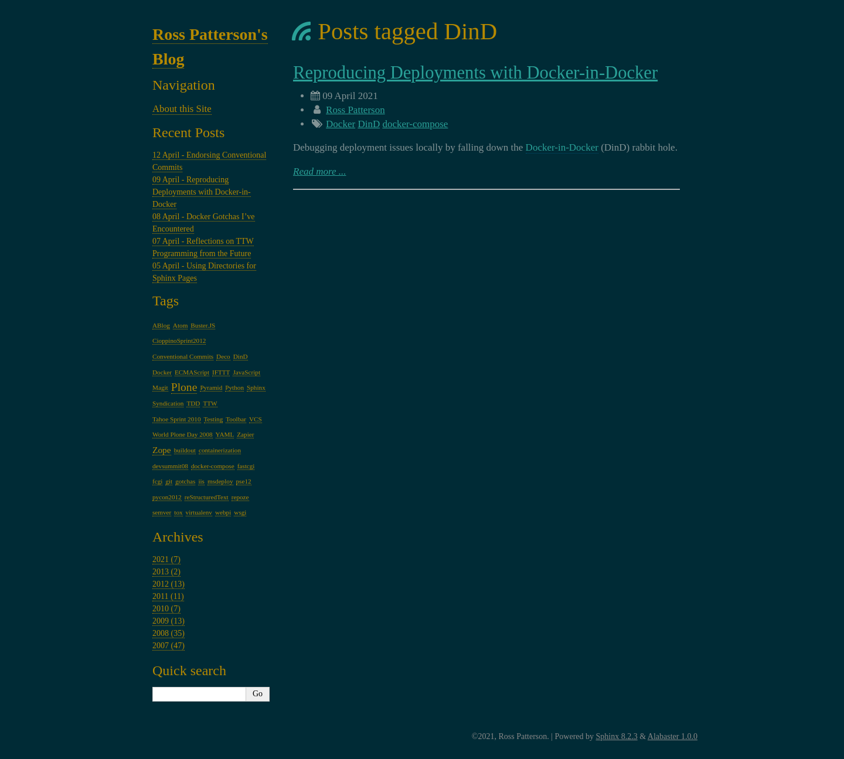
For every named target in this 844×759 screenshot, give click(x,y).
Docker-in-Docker (562, 147)
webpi (223, 512)
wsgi (240, 512)
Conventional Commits (182, 356)
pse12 (243, 481)
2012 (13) (168, 584)
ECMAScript (192, 372)
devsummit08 (170, 465)
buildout (185, 450)
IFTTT (221, 372)
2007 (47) (168, 645)
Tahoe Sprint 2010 (176, 419)
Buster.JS (202, 325)
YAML (225, 434)
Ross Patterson (355, 109)
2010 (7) (166, 608)
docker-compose (415, 124)
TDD (193, 403)
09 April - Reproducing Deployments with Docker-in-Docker (201, 192)
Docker (340, 124)
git (168, 481)
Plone (184, 387)
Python (234, 387)
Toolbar (236, 419)
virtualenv (199, 512)
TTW (210, 403)
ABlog (161, 325)
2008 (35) (168, 633)
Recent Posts (188, 132)
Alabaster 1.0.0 (672, 736)
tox (178, 512)
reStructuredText (207, 497)
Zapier (245, 434)
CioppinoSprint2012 (179, 340)
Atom (180, 325)
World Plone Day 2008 (182, 434)
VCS (255, 419)
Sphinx (256, 387)
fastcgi (246, 465)
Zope (161, 450)
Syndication (167, 403)
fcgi (157, 481)
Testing (213, 419)
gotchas (185, 481)
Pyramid (211, 387)
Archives (177, 536)
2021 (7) (166, 559)
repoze (240, 497)
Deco (223, 356)
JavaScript (246, 372)
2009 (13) (168, 621)
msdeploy (220, 481)
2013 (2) (166, 571)
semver (161, 512)
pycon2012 (167, 497)
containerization (220, 450)
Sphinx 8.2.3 (617, 736)
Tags (165, 300)
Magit (160, 387)
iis (201, 481)
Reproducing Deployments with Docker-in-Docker (475, 73)
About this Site (182, 108)
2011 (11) (168, 596)
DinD (369, 124)
